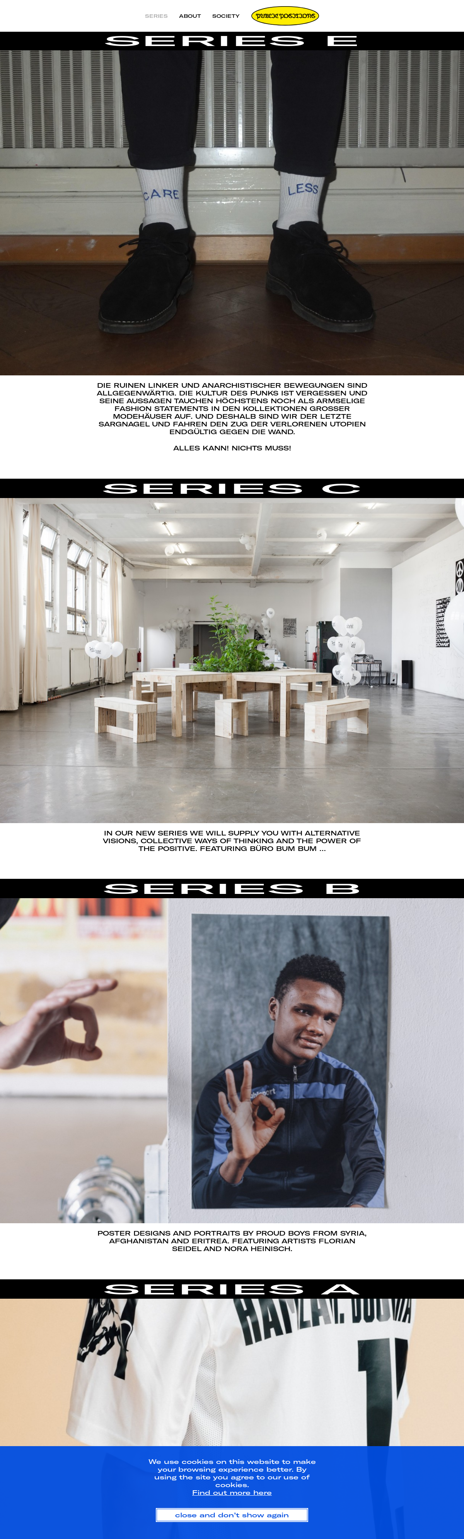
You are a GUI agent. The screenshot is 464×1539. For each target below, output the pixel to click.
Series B (232, 888)
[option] (232, 212)
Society (225, 16)
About (190, 16)
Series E (232, 41)
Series (156, 16)
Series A (232, 1289)
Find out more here (232, 1492)
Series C (232, 488)
